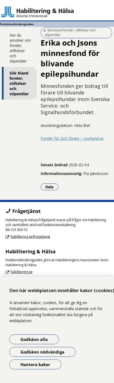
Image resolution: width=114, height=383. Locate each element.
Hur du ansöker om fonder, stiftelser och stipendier (20, 48)
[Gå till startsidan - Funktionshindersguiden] (57, 11)
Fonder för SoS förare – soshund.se (72, 138)
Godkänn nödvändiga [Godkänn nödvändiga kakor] (42, 352)
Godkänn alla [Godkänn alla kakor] (34, 339)
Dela (51, 186)
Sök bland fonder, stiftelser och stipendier (19, 83)
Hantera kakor (35, 364)
